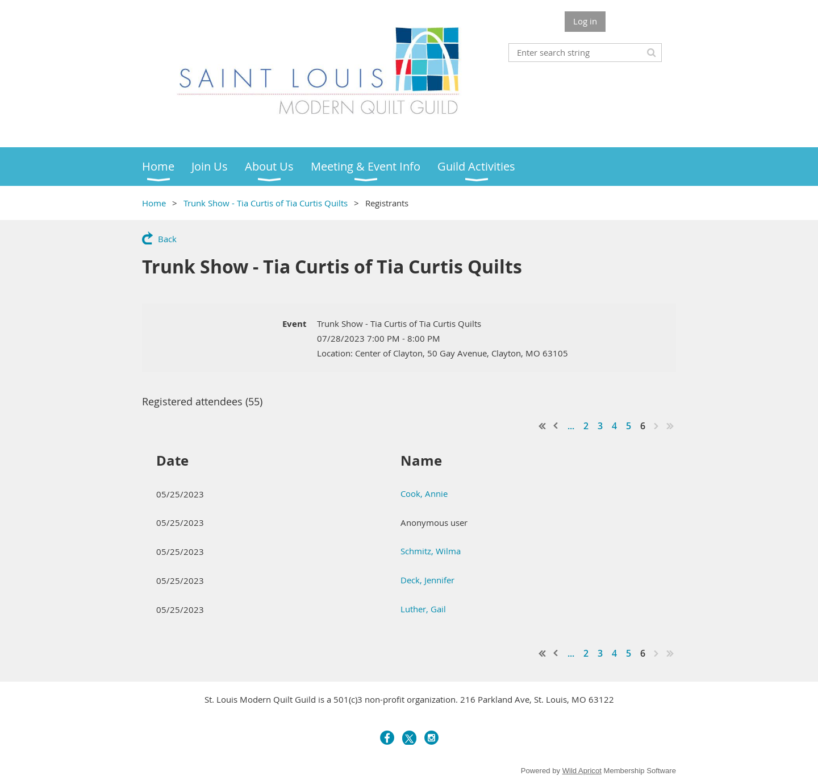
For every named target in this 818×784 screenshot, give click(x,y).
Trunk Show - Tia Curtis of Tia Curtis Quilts (265, 203)
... (570, 426)
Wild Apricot (582, 770)
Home (154, 203)
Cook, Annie (424, 493)
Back (167, 238)
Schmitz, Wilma (430, 551)
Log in (585, 21)
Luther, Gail (423, 609)
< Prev (556, 426)
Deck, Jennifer (427, 580)
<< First (542, 426)
